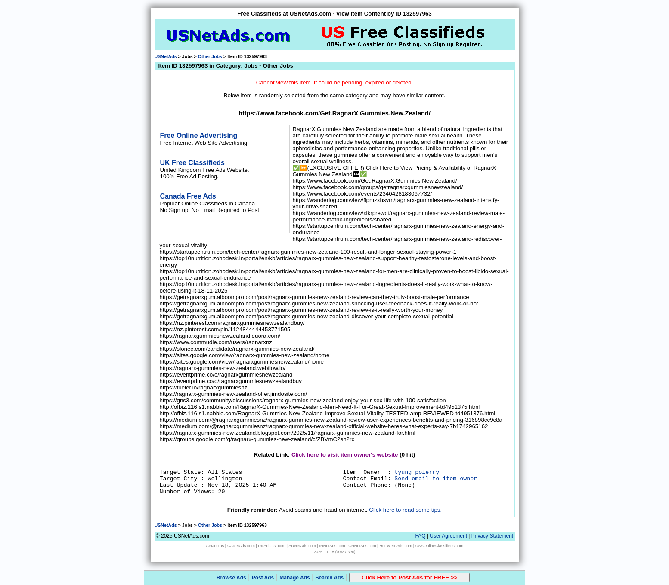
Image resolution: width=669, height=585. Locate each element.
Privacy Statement (492, 536)
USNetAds (166, 56)
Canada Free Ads (188, 196)
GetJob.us (215, 546)
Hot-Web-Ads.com (395, 546)
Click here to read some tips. (405, 510)
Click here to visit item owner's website (344, 454)
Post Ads (263, 578)
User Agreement (448, 536)
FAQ (420, 536)
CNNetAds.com (362, 546)
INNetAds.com (332, 546)
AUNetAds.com (302, 546)
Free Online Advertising (199, 135)
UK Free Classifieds (192, 162)
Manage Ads (294, 578)
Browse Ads (231, 578)
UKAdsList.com (271, 546)
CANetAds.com (241, 546)
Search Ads (330, 578)
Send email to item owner (435, 479)
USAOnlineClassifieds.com (439, 546)
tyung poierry (416, 472)
